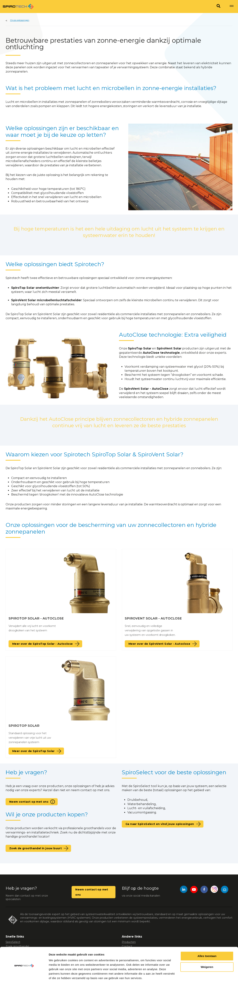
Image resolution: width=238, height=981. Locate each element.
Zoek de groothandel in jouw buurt (35, 848)
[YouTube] (194, 890)
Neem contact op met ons (28, 801)
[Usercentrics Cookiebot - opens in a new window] (24, 974)
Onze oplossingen (19, 20)
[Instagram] (214, 890)
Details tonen (57, 973)
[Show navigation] (231, 6)
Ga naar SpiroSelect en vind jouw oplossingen (160, 824)
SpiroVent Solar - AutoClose (153, 618)
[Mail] (224, 890)
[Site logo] (18, 6)
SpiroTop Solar (24, 725)
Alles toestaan (206, 941)
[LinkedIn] (183, 890)
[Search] (218, 6)
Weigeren (207, 952)
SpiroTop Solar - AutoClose (36, 618)
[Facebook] (204, 890)
